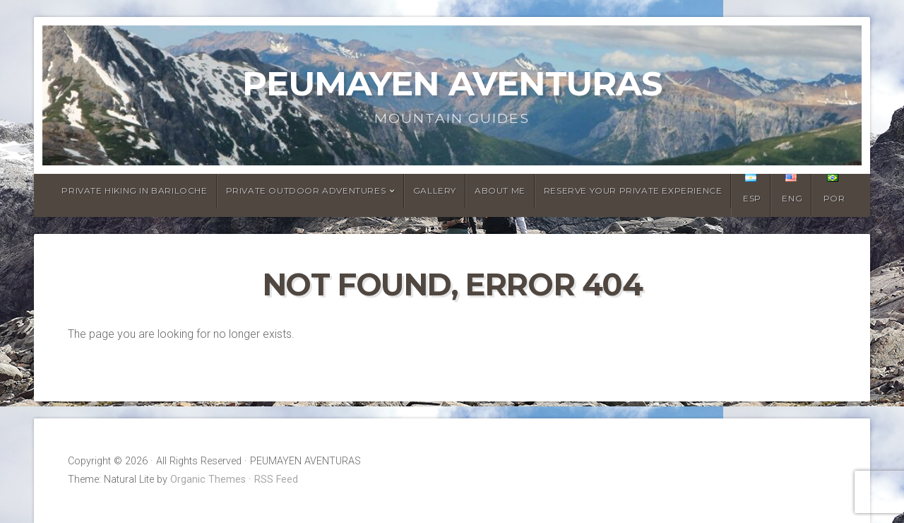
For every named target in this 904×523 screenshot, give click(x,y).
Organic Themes (208, 480)
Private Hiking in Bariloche (134, 190)
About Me (500, 190)
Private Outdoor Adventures (306, 190)
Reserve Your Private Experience (633, 190)
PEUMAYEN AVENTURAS (452, 83)
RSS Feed (276, 480)
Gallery (434, 190)
